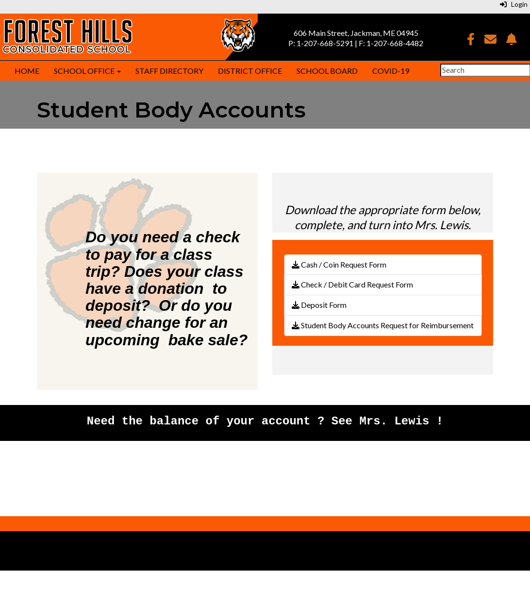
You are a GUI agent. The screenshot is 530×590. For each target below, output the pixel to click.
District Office (250, 70)
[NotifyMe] (511, 40)
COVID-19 (390, 70)
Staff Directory (169, 70)
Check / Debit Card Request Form (352, 284)
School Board (327, 70)
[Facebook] (471, 40)
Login (514, 4)
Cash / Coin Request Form (339, 264)
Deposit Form (319, 304)
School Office (87, 70)
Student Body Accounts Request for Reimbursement (383, 325)
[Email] (490, 40)
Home (27, 70)
